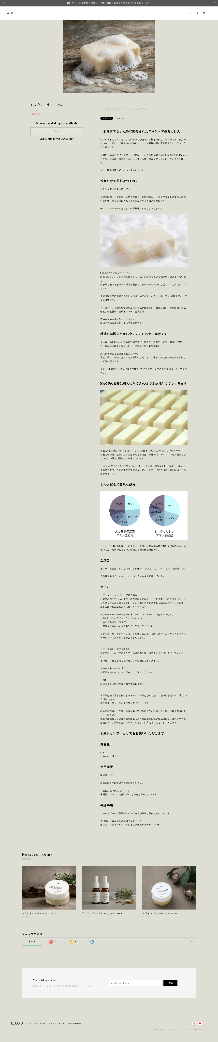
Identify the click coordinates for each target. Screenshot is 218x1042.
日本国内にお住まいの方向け (57, 139)
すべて (32, 941)
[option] (109, 56)
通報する (120, 118)
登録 (170, 983)
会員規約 (77, 1023)
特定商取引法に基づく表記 (60, 1023)
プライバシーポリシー (35, 1023)
